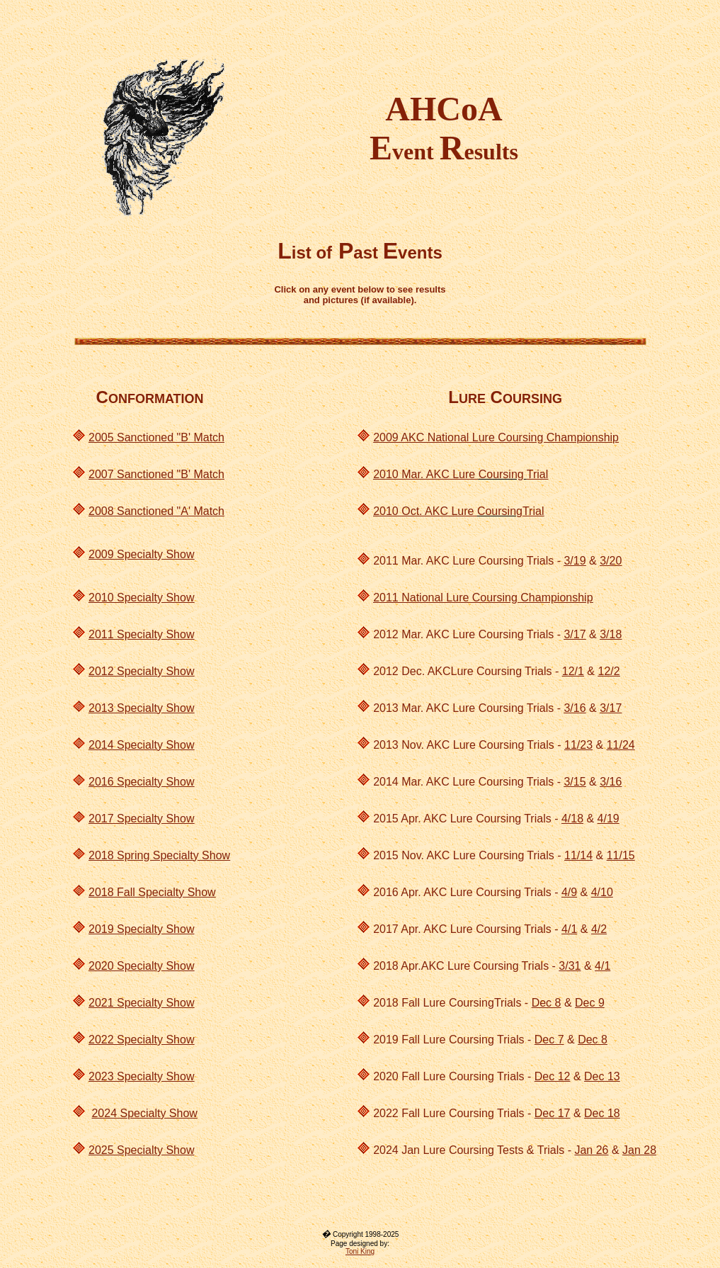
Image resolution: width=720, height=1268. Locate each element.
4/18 (572, 819)
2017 (102, 819)
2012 (102, 671)
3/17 (574, 634)
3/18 (611, 634)
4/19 (608, 819)
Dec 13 (602, 1076)
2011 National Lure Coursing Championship (483, 597)
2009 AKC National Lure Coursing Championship (496, 437)
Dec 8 (546, 1003)
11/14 (578, 855)
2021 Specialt (122, 1003)
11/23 (578, 745)
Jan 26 (591, 1150)
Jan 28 (639, 1150)
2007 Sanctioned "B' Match (156, 474)
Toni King (360, 1251)
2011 (102, 634)
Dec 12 (553, 1076)
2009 (102, 554)
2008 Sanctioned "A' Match (156, 511)
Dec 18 (602, 1113)
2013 (102, 708)
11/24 (621, 745)
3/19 (574, 561)
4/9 (569, 892)
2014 (102, 745)
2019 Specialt (125, 929)
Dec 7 (549, 1040)
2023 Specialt (122, 1076)
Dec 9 (590, 1003)
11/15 (621, 855)
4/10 (602, 892)
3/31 (570, 966)
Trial (538, 474)
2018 (102, 855)
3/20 (611, 561)
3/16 (574, 708)
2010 (102, 597)
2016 (102, 782)
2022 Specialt (122, 1040)
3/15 (574, 782)
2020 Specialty (125, 966)
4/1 (569, 929)
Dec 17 (553, 1113)
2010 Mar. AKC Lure (426, 474)
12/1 (573, 671)
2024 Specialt (125, 1113)
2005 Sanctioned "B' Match (156, 437)
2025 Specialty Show (141, 1150)
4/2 (599, 929)
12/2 (608, 671)
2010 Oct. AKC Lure (425, 511)
